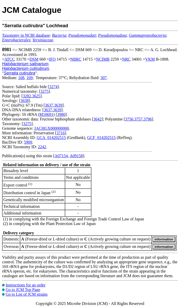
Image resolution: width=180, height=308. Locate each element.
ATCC (9, 59)
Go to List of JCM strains (27, 294)
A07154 (61, 156)
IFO (52, 59)
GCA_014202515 (51, 137)
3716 (60, 133)
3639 (58, 105)
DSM (34, 59)
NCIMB (102, 59)
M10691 (46, 114)
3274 (53, 87)
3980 (61, 114)
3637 (49, 105)
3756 (129, 119)
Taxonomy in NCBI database (26, 35)
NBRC (76, 59)
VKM (150, 59)
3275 (44, 91)
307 (103, 78)
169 (29, 78)
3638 (25, 100)
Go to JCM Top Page (23, 289)
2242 (42, 147)
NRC (126, 59)
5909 (28, 142)
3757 (138, 119)
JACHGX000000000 (51, 128)
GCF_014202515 (101, 137)
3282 (27, 96)
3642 (97, 119)
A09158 (76, 156)
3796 (148, 119)
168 (21, 78)
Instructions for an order (25, 285)
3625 (36, 96)
